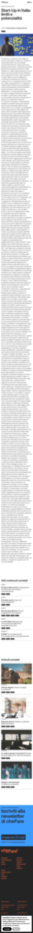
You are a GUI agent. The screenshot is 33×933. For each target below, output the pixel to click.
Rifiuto (16, 929)
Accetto (7, 929)
